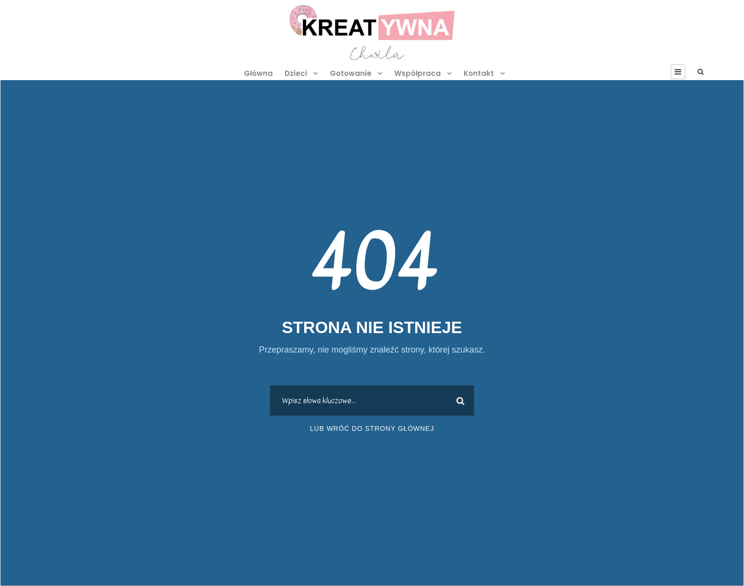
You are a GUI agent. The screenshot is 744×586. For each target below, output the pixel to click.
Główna (258, 73)
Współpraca (417, 73)
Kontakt (479, 73)
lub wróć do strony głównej (372, 428)
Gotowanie (351, 73)
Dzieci (296, 73)
